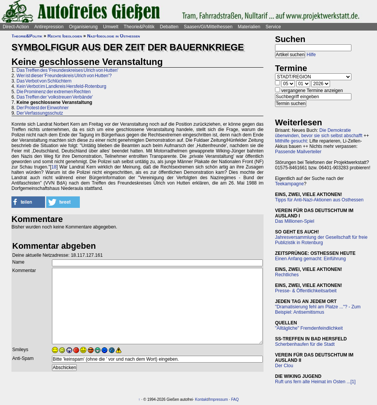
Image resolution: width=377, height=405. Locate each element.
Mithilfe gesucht (291, 141)
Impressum (218, 399)
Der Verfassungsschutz (39, 113)
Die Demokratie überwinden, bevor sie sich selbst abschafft (318, 133)
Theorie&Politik (139, 26)
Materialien (249, 26)
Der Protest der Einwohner (42, 107)
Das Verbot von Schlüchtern (43, 81)
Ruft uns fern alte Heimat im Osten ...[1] (315, 381)
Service (273, 26)
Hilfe (311, 54)
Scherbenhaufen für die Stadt (305, 344)
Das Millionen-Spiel (294, 221)
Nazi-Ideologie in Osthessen (113, 36)
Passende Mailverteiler (298, 151)
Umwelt (110, 26)
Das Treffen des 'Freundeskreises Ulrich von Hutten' (67, 70)
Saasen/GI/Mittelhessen (208, 26)
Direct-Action (16, 26)
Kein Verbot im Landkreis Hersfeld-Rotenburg (61, 86)
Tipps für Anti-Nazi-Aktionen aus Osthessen (319, 199)
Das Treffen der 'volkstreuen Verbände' (54, 97)
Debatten (169, 26)
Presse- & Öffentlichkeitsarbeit (306, 290)
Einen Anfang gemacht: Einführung (310, 258)
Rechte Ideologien (64, 36)
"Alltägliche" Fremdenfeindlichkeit (309, 328)
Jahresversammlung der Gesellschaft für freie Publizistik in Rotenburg (321, 240)
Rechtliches (287, 274)
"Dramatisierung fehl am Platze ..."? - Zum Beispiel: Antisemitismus (318, 309)
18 (53, 167)
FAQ (235, 399)
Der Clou (284, 365)
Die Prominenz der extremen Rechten (53, 91)
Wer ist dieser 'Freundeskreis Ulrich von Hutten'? (64, 75)
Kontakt (201, 399)
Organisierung (83, 26)
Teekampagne (289, 183)
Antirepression (49, 26)
